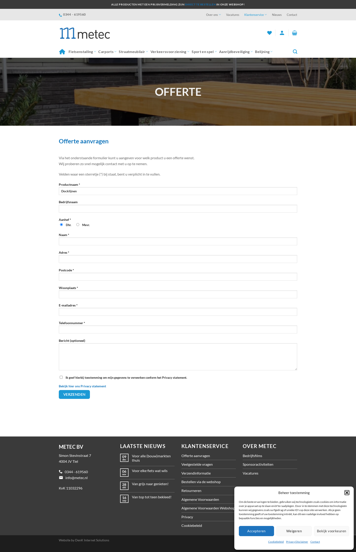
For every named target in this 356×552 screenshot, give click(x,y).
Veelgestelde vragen (197, 464)
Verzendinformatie (196, 473)
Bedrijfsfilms (252, 455)
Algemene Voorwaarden (200, 499)
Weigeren (294, 531)
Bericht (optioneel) (178, 356)
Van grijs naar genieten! (150, 484)
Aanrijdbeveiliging (236, 51)
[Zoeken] (295, 51)
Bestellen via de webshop (201, 482)
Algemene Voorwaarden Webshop (208, 508)
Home (62, 51)
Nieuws (277, 15)
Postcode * (178, 276)
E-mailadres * (178, 311)
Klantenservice (255, 14)
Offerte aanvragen (195, 455)
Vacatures (232, 15)
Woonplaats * (178, 293)
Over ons (213, 14)
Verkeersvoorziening (170, 51)
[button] (347, 492)
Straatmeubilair (133, 51)
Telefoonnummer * (178, 329)
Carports (107, 51)
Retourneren (191, 490)
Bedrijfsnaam (178, 208)
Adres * (178, 258)
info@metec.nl (76, 477)
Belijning (263, 51)
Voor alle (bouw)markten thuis (151, 458)
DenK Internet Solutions (92, 540)
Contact (315, 541)
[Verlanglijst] (269, 33)
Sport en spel (204, 51)
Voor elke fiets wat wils (150, 470)
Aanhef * (178, 224)
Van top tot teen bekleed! (151, 497)
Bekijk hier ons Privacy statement (82, 386)
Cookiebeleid (276, 541)
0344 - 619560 (76, 472)
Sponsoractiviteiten (258, 464)
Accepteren (256, 531)
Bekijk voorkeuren (331, 531)
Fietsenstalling (82, 51)
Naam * (178, 240)
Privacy (187, 517)
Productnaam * (178, 190)
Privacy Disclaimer (297, 541)
